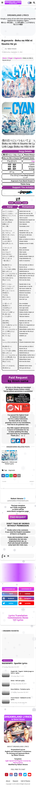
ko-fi (11, 594)
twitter (11, 603)
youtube (27, 603)
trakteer (27, 594)
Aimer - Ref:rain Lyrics (17, 680)
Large (25, 203)
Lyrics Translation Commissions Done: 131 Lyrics (18, 617)
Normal (18, 203)
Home (4, 58)
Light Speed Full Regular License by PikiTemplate (18, 762)
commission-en (10, 589)
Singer (10, 58)
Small (11, 203)
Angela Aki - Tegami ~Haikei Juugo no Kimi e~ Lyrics (22, 672)
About (8, 781)
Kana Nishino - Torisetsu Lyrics (20, 689)
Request (15, 781)
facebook (11, 598)
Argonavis (18, 58)
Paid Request (18, 377)
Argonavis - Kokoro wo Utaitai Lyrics (9, 463)
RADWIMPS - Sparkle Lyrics (14, 663)
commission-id (26, 589)
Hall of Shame (25, 781)
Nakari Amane (17, 498)
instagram (27, 598)
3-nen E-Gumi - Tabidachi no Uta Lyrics (21, 698)
